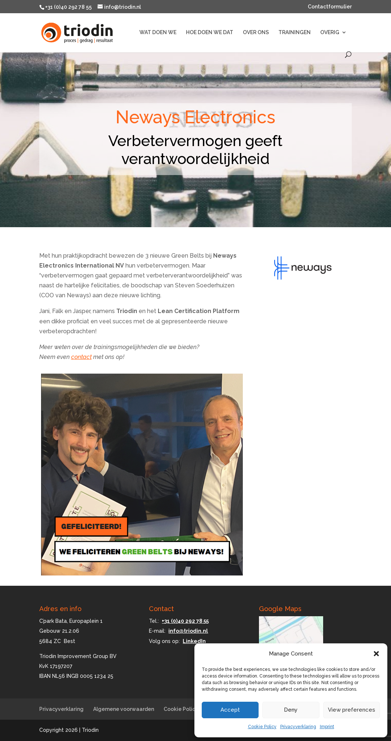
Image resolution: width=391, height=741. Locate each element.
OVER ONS (256, 32)
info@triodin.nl (188, 631)
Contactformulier (330, 7)
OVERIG (329, 32)
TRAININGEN (294, 32)
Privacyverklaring (298, 726)
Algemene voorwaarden (123, 709)
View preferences (351, 710)
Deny (290, 710)
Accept (230, 710)
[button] (376, 653)
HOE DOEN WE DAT (209, 32)
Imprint (327, 726)
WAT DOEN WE (157, 32)
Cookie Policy (262, 726)
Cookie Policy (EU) (186, 709)
